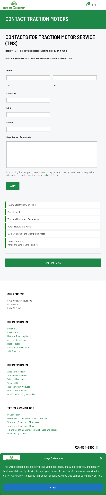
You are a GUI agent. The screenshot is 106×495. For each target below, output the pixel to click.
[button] (101, 458)
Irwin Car (11, 328)
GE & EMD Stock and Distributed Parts (26, 233)
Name (9, 70)
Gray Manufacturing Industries (21, 394)
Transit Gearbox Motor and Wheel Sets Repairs (23, 242)
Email (9, 107)
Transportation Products (18, 386)
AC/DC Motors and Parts (19, 226)
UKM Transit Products (17, 390)
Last (54, 85)
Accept (53, 487)
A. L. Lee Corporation (16, 339)
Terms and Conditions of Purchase (23, 422)
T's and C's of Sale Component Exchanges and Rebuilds (33, 429)
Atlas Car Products (16, 371)
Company (11, 93)
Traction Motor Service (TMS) (22, 204)
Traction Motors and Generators (23, 219)
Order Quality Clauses (17, 433)
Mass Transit (14, 212)
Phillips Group (13, 332)
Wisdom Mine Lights (16, 379)
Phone (9, 122)
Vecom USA (12, 383)
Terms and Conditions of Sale (20, 426)
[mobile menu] (88, 5)
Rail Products (13, 343)
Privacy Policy (15, 475)
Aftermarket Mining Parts (18, 347)
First (8, 85)
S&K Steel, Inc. (14, 351)
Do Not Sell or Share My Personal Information (28, 418)
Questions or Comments (18, 136)
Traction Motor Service (17, 375)
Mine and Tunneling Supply (19, 336)
